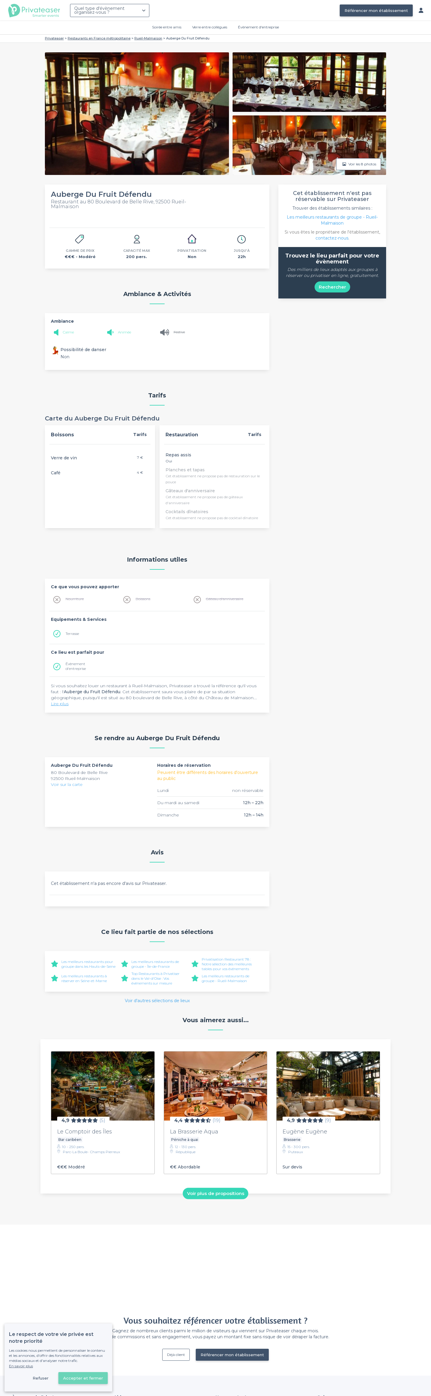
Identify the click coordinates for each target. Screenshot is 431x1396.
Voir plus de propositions (215, 1193)
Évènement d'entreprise (258, 27)
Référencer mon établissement (376, 10)
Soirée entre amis (166, 27)
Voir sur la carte (67, 784)
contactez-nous (331, 238)
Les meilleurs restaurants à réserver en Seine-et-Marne (84, 978)
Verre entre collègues (209, 27)
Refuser (40, 1378)
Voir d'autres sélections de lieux (157, 1000)
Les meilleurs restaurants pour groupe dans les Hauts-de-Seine (88, 964)
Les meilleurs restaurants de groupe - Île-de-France (155, 964)
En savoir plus (21, 1366)
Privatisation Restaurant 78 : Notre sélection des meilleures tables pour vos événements (227, 964)
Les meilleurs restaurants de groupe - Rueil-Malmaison (225, 978)
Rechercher (332, 287)
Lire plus (60, 703)
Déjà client (176, 1354)
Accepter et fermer (83, 1378)
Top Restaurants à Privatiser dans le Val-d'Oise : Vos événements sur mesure (155, 978)
